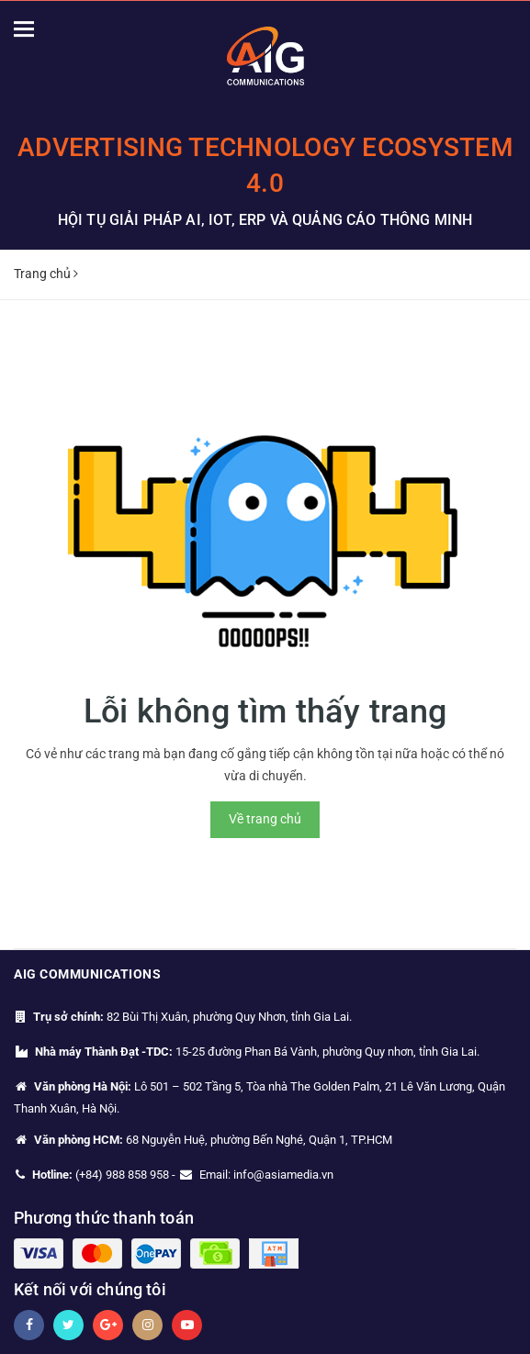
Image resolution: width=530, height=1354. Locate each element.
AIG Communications (87, 974)
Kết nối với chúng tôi (90, 1289)
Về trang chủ (265, 818)
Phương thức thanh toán (104, 1217)
